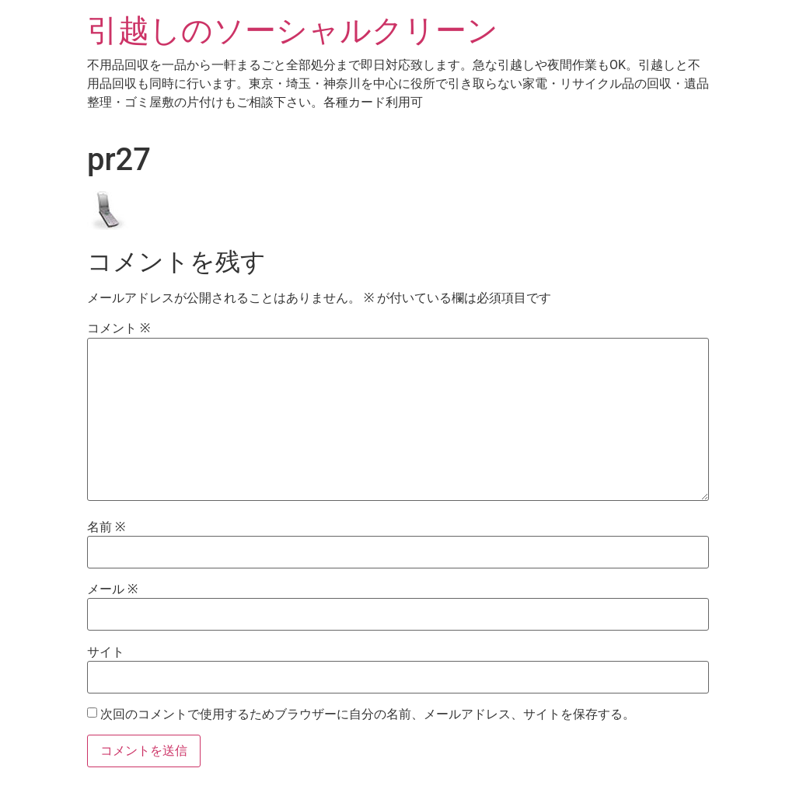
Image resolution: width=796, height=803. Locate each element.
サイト (105, 652)
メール (112, 589)
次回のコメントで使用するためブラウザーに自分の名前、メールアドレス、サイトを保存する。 (367, 714)
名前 (106, 527)
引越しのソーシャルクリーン (292, 30)
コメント (118, 328)
